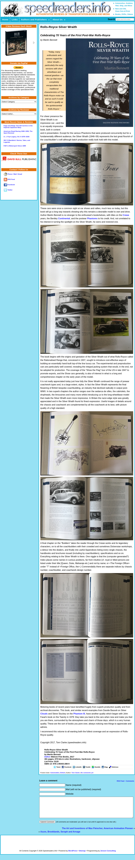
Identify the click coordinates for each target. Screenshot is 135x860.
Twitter (8, 190)
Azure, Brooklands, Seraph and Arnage (60, 836)
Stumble (97, 767)
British (62, 772)
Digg (106, 767)
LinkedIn (79, 767)
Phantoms (92, 218)
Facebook (67, 767)
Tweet (58, 767)
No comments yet (87, 772)
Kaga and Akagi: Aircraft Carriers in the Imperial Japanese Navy (18, 126)
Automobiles (54, 772)
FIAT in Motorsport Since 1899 (15, 146)
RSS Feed (9, 179)
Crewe (126, 215)
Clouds (44, 714)
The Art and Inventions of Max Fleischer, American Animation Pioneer (97, 832)
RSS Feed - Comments (125, 781)
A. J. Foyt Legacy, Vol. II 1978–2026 (16, 136)
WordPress (72, 855)
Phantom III (79, 714)
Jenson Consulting (108, 855)
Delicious (115, 767)
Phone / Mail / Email (13, 174)
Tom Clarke (75, 772)
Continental (64, 218)
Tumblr (88, 767)
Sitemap (82, 855)
